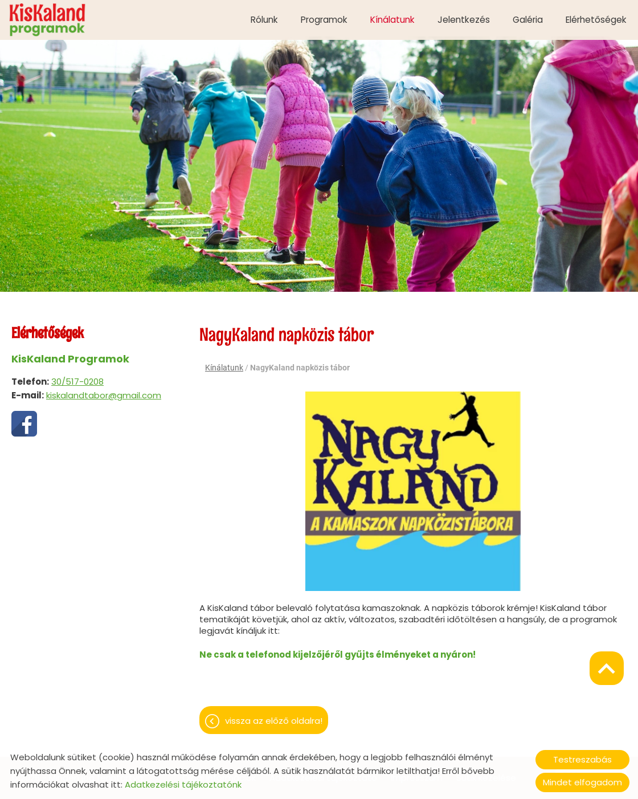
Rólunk (264, 20)
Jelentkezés (463, 20)
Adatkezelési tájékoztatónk (183, 784)
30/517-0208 (77, 376)
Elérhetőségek (596, 20)
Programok (324, 20)
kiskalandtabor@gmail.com (103, 390)
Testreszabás (582, 759)
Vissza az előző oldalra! (273, 715)
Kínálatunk (392, 20)
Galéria (528, 20)
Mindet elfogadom (582, 782)
